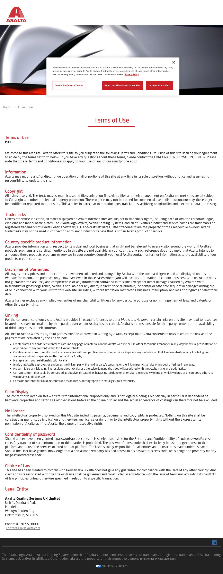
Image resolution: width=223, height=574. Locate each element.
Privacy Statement (165, 558)
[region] (112, 76)
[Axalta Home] (16, 16)
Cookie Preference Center (69, 85)
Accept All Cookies (159, 85)
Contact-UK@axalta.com (23, 528)
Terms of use (26, 107)
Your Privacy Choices (111, 565)
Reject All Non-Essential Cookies (122, 85)
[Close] (173, 62)
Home (7, 107)
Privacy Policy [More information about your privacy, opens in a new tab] (132, 74)
